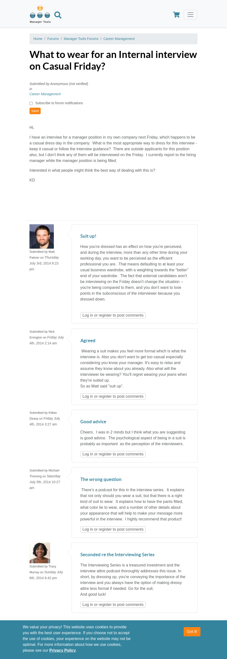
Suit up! (88, 236)
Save (35, 111)
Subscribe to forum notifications (59, 103)
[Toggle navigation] (190, 14)
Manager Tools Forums (81, 39)
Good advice (93, 422)
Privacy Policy (62, 653)
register (105, 315)
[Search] (58, 16)
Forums (53, 39)
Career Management (118, 39)
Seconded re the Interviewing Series (117, 555)
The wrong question (101, 479)
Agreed (87, 341)
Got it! (192, 634)
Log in (88, 315)
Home (37, 39)
